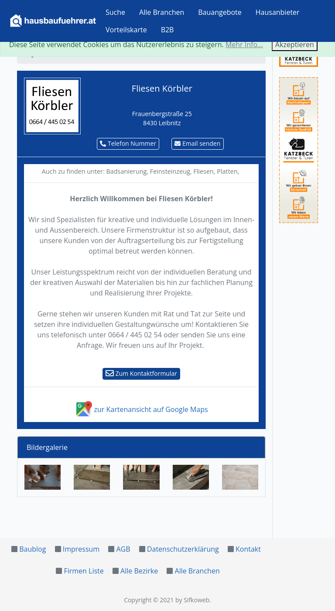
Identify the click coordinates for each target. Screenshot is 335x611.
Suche (115, 12)
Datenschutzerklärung (183, 549)
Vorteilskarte (126, 29)
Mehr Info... (244, 44)
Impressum (81, 549)
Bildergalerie (47, 447)
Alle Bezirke (139, 571)
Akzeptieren (294, 44)
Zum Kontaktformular (141, 373)
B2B (167, 29)
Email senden (197, 143)
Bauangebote (220, 12)
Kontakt (248, 549)
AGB (123, 549)
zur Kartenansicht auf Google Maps (141, 409)
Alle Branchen (161, 12)
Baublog (32, 549)
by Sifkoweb (192, 600)
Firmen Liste (83, 571)
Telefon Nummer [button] (128, 143)
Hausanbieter (278, 12)
